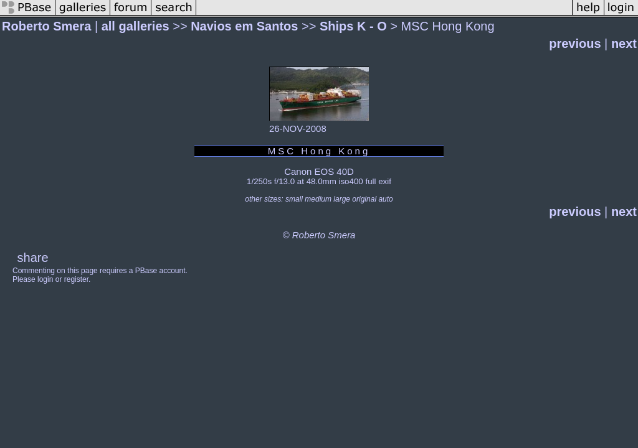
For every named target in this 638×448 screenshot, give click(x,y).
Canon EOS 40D (319, 171)
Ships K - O (353, 26)
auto (385, 199)
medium (318, 199)
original (364, 199)
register (76, 279)
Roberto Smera (46, 26)
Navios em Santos (244, 26)
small (294, 199)
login (45, 279)
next (624, 43)
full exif (378, 181)
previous (575, 43)
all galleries (135, 26)
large (341, 199)
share (33, 257)
